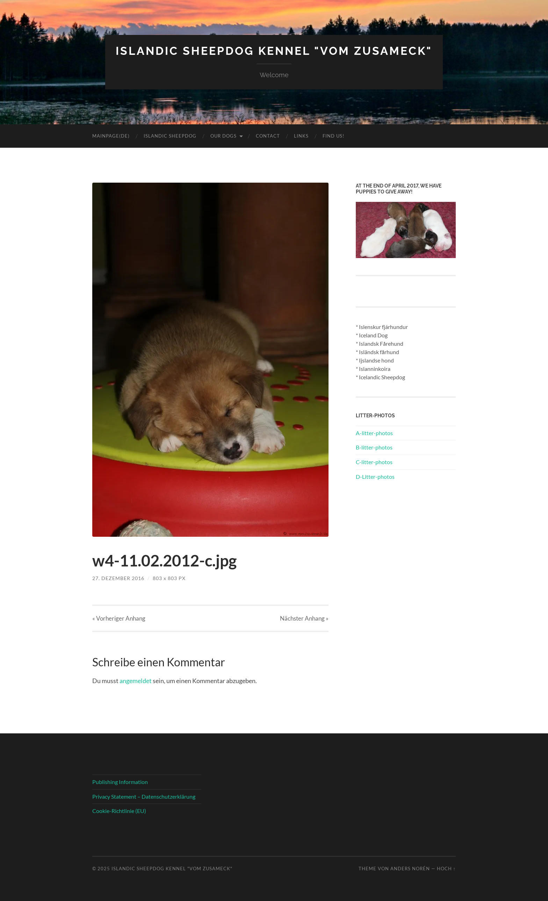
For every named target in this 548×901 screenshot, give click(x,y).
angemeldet (136, 680)
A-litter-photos (374, 433)
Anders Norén (410, 868)
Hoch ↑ (446, 868)
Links (301, 136)
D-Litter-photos (375, 476)
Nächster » (304, 618)
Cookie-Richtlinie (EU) (119, 810)
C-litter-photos (374, 462)
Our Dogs (223, 136)
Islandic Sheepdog (170, 136)
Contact (268, 136)
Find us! (333, 136)
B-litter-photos (374, 447)
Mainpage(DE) (111, 136)
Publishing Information (120, 781)
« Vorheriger (118, 618)
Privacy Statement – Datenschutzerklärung (143, 796)
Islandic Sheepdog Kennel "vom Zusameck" (274, 50)
